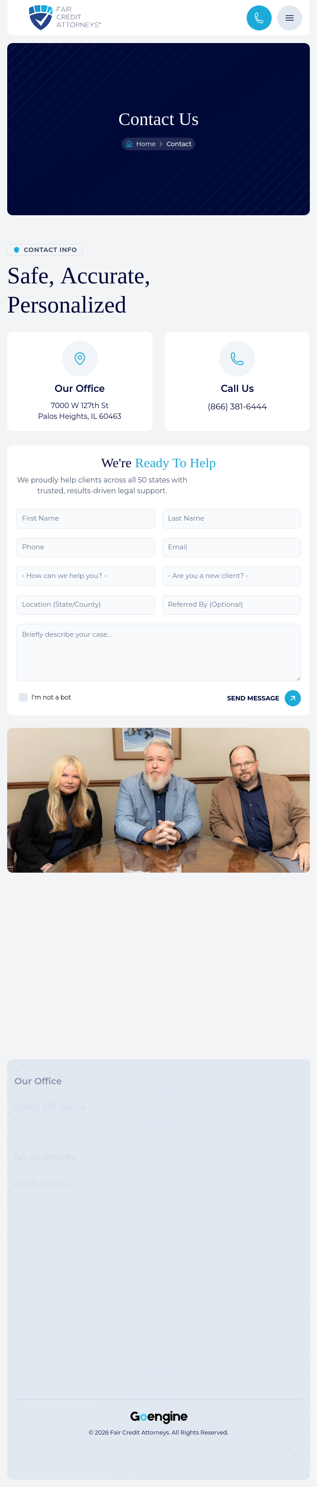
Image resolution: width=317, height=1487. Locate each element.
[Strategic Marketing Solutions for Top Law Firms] (158, 1417)
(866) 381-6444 (237, 407)
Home (146, 144)
